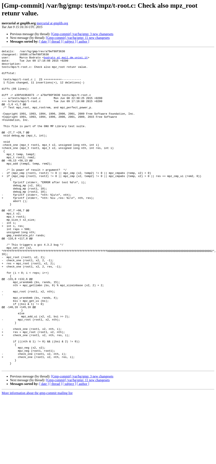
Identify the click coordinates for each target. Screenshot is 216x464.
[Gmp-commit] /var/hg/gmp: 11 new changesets (78, 38)
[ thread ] (56, 41)
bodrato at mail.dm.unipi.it (66, 59)
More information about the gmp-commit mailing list (37, 456)
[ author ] (83, 41)
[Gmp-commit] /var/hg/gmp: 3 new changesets (82, 34)
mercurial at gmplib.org (52, 23)
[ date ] (44, 41)
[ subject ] (69, 41)
